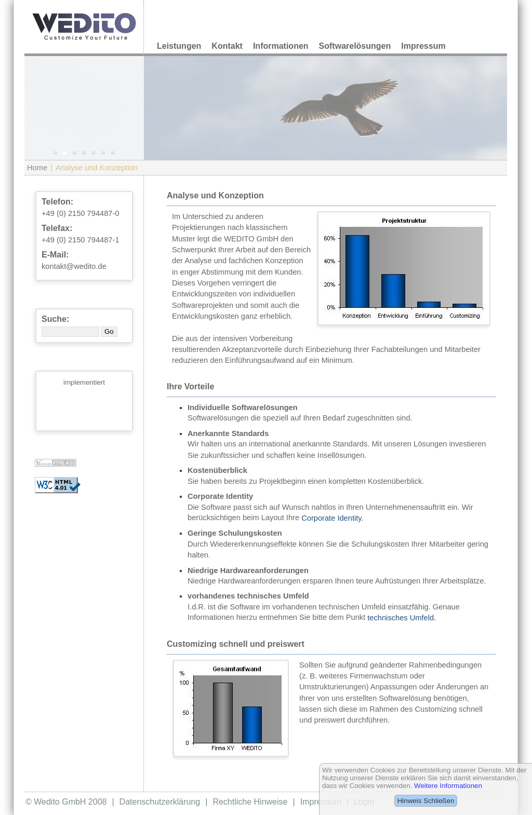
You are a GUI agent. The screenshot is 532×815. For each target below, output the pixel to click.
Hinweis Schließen (426, 801)
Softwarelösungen (355, 46)
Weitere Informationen (448, 786)
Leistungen (179, 46)
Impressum (423, 46)
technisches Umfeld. (401, 618)
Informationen (281, 46)
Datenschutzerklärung (160, 801)
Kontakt (227, 46)
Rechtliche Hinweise (249, 801)
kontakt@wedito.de (74, 266)
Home (37, 168)
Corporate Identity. (332, 518)
